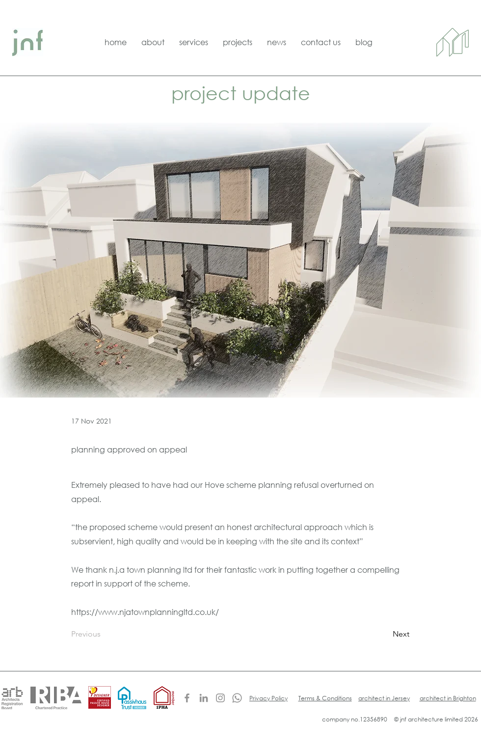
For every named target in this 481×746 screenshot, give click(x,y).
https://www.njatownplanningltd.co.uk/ (145, 612)
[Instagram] (220, 698)
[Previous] (103, 634)
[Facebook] (187, 698)
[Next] (384, 634)
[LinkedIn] (204, 698)
